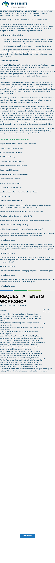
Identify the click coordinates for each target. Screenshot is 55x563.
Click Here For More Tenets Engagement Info (14, 139)
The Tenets (27, 536)
